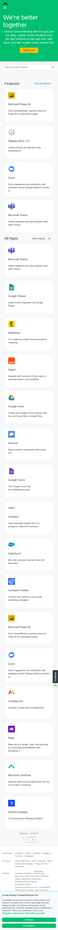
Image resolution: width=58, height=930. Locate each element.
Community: (7, 853)
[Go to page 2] (32, 839)
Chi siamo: (6, 861)
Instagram (46, 853)
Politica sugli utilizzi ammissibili (28, 879)
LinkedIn (36, 853)
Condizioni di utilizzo (23, 873)
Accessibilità (44, 887)
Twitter (28, 853)
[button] (55, 679)
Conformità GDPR (22, 884)
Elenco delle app (39, 861)
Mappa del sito (41, 864)
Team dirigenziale (22, 861)
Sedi (49, 861)
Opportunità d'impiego (24, 864)
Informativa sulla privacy (13, 916)
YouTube (18, 856)
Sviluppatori (29, 856)
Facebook (19, 853)
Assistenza (19, 866)
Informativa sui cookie (35, 916)
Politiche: (6, 873)
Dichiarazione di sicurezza (26, 882)
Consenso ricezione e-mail (26, 887)
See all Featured (42, 83)
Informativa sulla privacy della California (31, 876)
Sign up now (29, 50)
